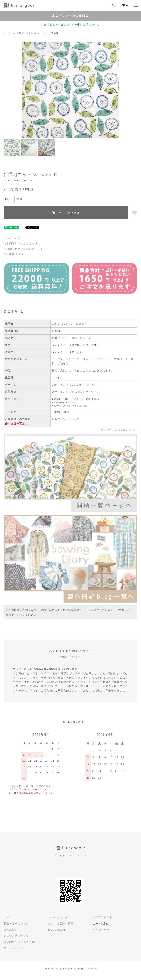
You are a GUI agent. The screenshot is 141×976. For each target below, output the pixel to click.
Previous (27, 89)
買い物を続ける (13, 254)
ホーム (7, 33)
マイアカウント (103, 917)
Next (113, 89)
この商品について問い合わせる (23, 248)
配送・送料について (16, 923)
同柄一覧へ (91, 384)
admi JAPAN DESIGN (66, 384)
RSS (51, 929)
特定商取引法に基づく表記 (20, 243)
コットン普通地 (50, 33)
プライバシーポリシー (18, 948)
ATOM (61, 929)
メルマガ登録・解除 (61, 923)
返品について (12, 238)
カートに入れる (66, 212)
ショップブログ (58, 917)
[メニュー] (135, 5)
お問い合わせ (101, 929)
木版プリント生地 (26, 33)
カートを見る (100, 923)
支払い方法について (16, 935)
